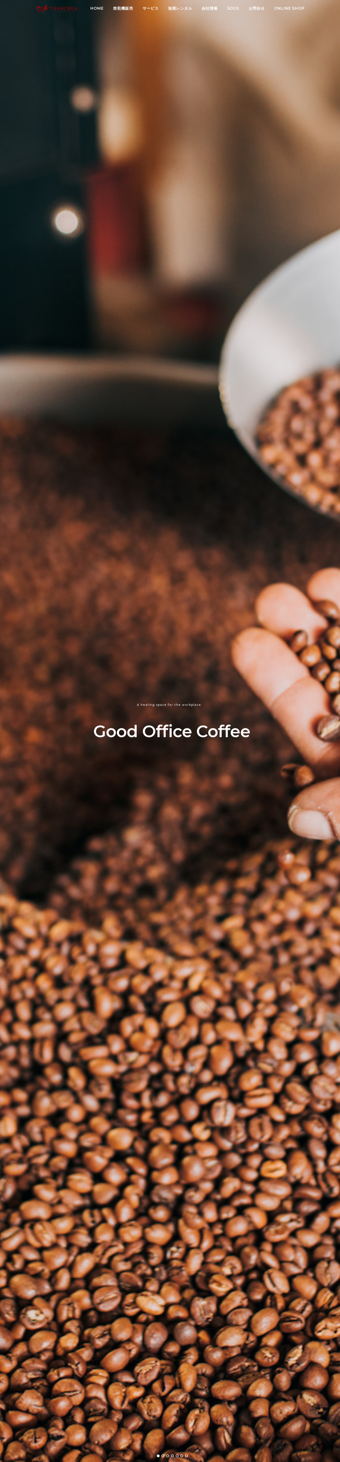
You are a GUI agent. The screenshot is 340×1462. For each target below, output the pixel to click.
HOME (97, 8)
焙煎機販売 (123, 8)
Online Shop (289, 8)
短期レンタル (180, 8)
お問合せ (257, 8)
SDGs (233, 8)
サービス (151, 8)
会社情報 (210, 8)
